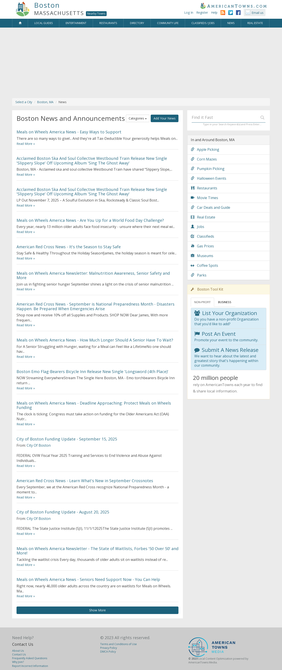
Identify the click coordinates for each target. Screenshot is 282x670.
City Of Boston (39, 445)
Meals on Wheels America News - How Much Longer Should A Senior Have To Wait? (95, 340)
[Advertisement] (141, 63)
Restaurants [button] (108, 23)
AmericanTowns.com (233, 6)
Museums (202, 255)
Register (202, 12)
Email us (257, 13)
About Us (18, 651)
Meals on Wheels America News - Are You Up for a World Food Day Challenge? (90, 220)
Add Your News (165, 118)
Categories (138, 118)
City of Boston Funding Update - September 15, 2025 (67, 439)
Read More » (26, 144)
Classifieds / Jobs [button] (202, 23)
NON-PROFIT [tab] (202, 302)
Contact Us (22, 644)
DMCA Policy (108, 651)
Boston (47, 5)
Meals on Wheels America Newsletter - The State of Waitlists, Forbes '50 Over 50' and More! (97, 551)
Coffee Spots (204, 265)
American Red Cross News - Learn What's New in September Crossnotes (85, 480)
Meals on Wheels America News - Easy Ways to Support (69, 131)
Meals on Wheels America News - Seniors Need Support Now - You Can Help (88, 579)
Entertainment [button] (76, 23)
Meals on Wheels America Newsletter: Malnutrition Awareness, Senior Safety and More (93, 275)
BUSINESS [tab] (224, 302)
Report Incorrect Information (30, 666)
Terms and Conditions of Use (118, 644)
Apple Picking (205, 149)
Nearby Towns (96, 13)
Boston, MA (45, 102)
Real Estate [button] (255, 23)
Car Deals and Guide (210, 207)
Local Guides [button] (43, 23)
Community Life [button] (167, 23)
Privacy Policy (108, 648)
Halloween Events (208, 178)
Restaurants (204, 188)
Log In (188, 12)
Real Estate (203, 217)
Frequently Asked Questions (29, 658)
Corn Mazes (204, 159)
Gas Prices (202, 246)
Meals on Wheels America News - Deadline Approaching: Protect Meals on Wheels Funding (94, 405)
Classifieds (202, 236)
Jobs (197, 226)
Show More (97, 610)
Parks (198, 275)
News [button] (230, 23)
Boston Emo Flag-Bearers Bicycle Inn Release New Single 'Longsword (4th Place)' (92, 371)
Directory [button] (137, 23)
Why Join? (18, 662)
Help (214, 12)
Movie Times (204, 197)
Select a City (23, 102)
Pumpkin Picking (207, 168)
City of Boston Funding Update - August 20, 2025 (63, 512)
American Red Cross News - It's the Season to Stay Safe (69, 246)
